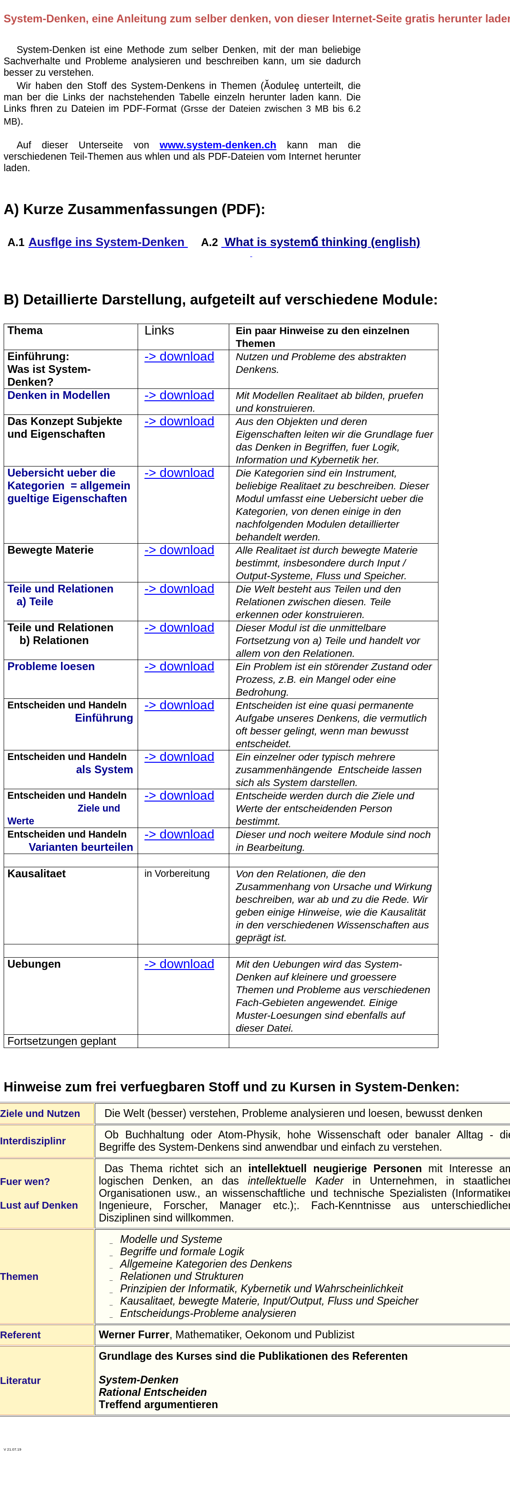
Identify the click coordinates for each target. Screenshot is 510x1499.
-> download (179, 356)
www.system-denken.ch (218, 145)
